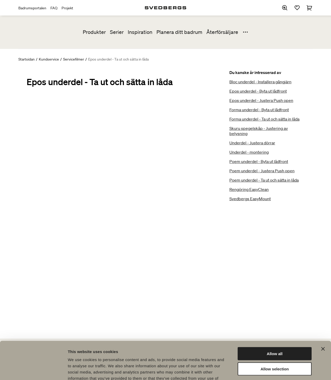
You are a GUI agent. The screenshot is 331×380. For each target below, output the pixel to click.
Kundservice (49, 59)
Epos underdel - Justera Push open (261, 100)
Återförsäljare (222, 32)
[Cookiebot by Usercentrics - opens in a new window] (33, 370)
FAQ (53, 8)
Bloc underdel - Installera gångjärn (260, 81)
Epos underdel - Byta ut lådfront (258, 91)
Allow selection (274, 333)
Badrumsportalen (32, 8)
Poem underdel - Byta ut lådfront (258, 161)
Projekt (67, 8)
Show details (271, 370)
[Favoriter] (297, 8)
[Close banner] (323, 313)
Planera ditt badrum (179, 32)
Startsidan (26, 59)
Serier (117, 32)
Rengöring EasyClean (249, 189)
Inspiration (140, 32)
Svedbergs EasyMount (250, 198)
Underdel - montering (249, 152)
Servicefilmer (73, 59)
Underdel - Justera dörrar (252, 142)
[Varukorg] (309, 8)
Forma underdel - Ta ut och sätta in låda (264, 119)
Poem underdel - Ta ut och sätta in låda (264, 180)
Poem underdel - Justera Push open (262, 170)
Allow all (275, 318)
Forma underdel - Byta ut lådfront (259, 109)
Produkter (94, 32)
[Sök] (285, 8)
